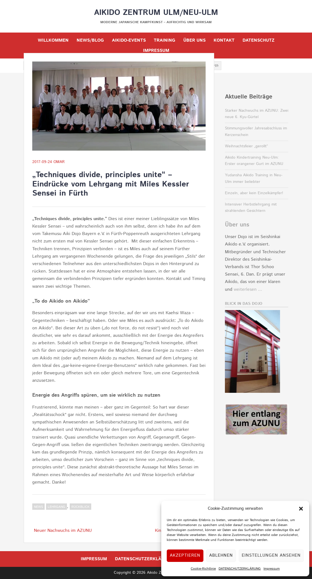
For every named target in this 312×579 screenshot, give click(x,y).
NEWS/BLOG (90, 40)
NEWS (38, 507)
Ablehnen (221, 555)
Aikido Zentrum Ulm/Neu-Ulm (156, 12)
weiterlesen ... (248, 289)
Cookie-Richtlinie (203, 568)
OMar (59, 162)
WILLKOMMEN (53, 40)
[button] (301, 508)
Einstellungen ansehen (271, 555)
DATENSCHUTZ (259, 40)
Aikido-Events (129, 40)
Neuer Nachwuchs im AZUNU (63, 530)
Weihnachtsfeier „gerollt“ (246, 146)
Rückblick (80, 507)
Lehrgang (56, 507)
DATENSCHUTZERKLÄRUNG (240, 568)
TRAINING (164, 40)
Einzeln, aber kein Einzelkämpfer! (254, 193)
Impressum (271, 568)
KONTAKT (224, 40)
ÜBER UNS (194, 40)
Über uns (237, 225)
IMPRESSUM (156, 50)
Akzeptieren (185, 555)
